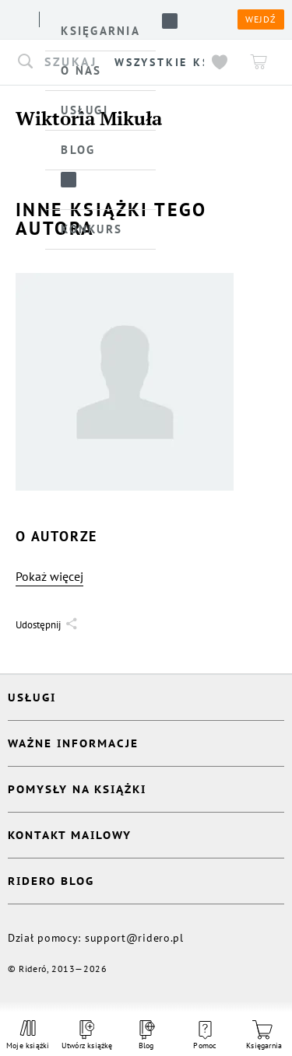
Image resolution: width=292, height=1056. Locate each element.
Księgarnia (264, 1035)
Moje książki (28, 1035)
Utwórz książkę (87, 1035)
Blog (145, 1035)
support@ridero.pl (134, 938)
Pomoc (204, 1036)
